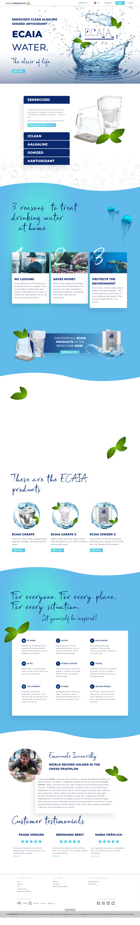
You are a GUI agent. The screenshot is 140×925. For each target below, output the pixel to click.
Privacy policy (22, 889)
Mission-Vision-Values (60, 886)
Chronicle (56, 884)
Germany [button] (108, 3)
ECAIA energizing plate (42, 125)
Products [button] (83, 3)
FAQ (18, 882)
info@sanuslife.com (68, 914)
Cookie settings (70, 910)
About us (56, 882)
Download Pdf (70, 352)
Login (130, 3)
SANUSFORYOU (93, 882)
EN (96, 3)
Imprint (19, 884)
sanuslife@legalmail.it (85, 914)
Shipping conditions (24, 891)
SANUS (18, 3)
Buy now (18, 71)
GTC (18, 886)
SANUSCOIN (92, 884)
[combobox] (97, 3)
